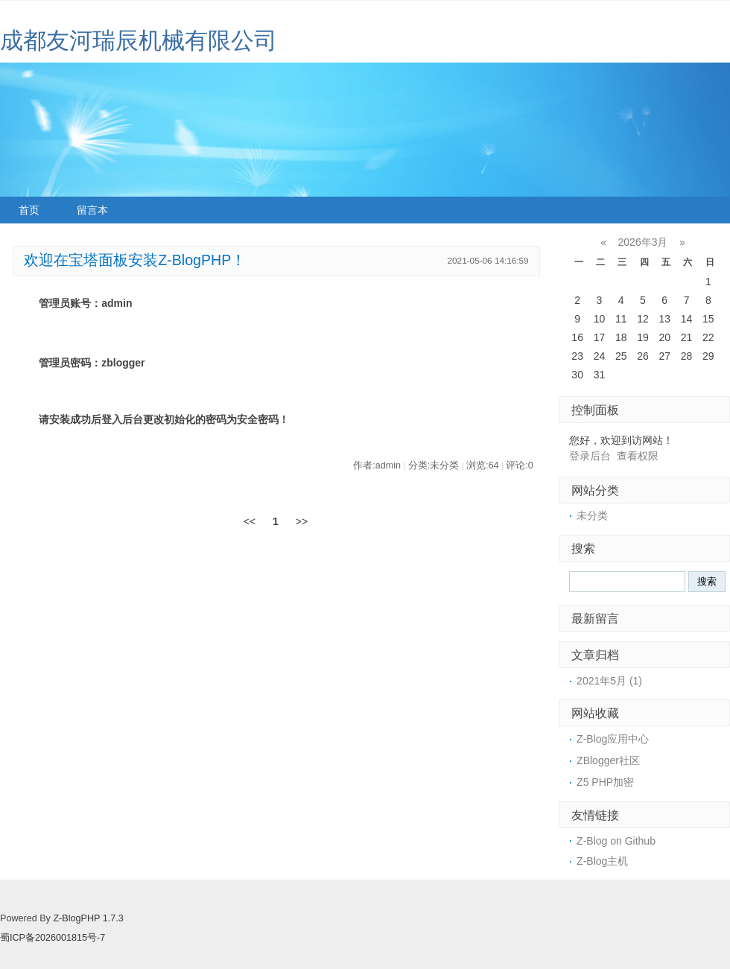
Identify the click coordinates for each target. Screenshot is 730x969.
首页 (29, 210)
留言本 (92, 210)
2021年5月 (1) (609, 681)
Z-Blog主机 (602, 861)
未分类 (592, 515)
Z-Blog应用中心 (613, 739)
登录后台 (590, 456)
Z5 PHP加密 (605, 782)
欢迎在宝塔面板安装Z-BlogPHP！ (135, 260)
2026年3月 (643, 242)
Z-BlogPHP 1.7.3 (88, 918)
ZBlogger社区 (608, 760)
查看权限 (637, 456)
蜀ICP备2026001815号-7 (52, 938)
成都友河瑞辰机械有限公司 (138, 41)
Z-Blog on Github (616, 841)
